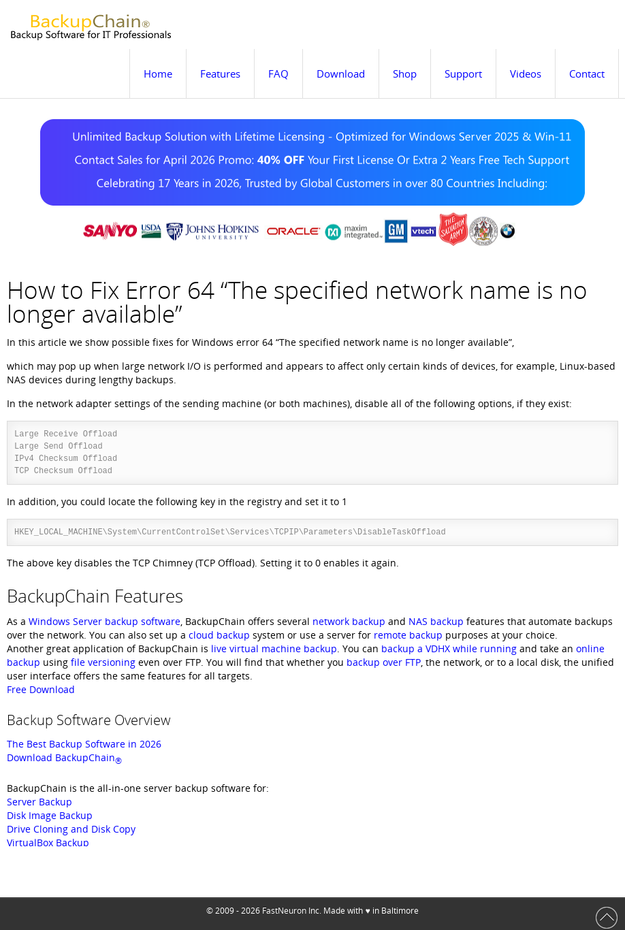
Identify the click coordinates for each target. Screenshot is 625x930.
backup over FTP (384, 662)
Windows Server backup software (104, 621)
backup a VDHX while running (449, 648)
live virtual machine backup (274, 648)
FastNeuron (284, 910)
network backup (348, 621)
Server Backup (39, 801)
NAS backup (436, 621)
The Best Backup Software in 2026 (84, 743)
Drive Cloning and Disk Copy (71, 828)
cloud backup (219, 634)
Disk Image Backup (50, 815)
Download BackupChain (64, 757)
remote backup (408, 634)
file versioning (103, 662)
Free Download (41, 689)
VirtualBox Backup (48, 842)
